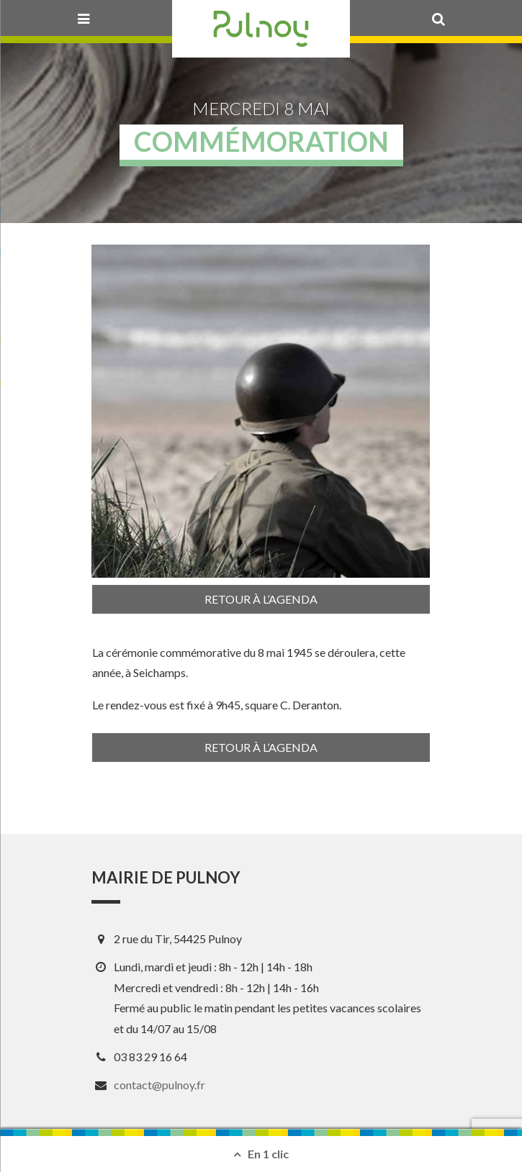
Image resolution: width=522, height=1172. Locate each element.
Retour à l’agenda (261, 599)
